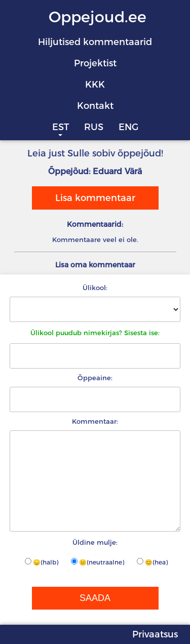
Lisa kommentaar (95, 198)
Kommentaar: (95, 421)
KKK (95, 84)
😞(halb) (41, 562)
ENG (128, 127)
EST (60, 127)
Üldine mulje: (95, 542)
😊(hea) (152, 562)
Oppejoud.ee (97, 17)
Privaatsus (155, 634)
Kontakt (95, 105)
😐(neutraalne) (97, 562)
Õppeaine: (95, 378)
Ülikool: (95, 288)
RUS (93, 127)
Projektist (95, 63)
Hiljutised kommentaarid (95, 42)
